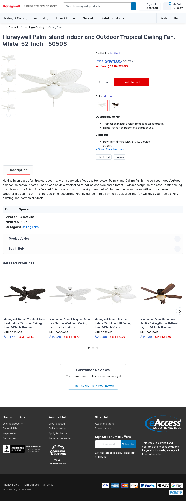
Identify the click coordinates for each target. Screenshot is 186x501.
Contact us (9, 438)
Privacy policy (11, 484)
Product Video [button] (94, 239)
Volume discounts (13, 423)
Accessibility (10, 428)
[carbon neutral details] (69, 454)
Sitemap (48, 484)
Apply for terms (58, 433)
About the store (104, 423)
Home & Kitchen (66, 18)
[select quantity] (103, 82)
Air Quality (41, 18)
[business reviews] (23, 449)
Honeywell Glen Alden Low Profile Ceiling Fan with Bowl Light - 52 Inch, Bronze (159, 323)
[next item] (8, 115)
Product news (103, 428)
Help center (9, 433)
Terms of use (31, 484)
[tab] (18, 170)
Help (177, 18)
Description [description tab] (18, 170)
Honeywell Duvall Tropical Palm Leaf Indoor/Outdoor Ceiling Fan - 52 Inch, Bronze (24, 323)
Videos (119, 157)
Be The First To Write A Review (93, 385)
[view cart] (167, 6)
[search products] (133, 6)
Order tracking (57, 428)
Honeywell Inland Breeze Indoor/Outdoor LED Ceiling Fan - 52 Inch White (113, 323)
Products (14, 27)
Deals (163, 18)
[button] (54, 88)
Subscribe (128, 444)
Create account (58, 423)
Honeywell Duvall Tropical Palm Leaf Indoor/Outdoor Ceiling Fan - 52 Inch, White (70, 323)
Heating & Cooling (15, 18)
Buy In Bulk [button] (94, 249)
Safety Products (112, 18)
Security (89, 18)
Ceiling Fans (55, 27)
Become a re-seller (60, 438)
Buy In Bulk (104, 157)
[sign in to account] (150, 6)
